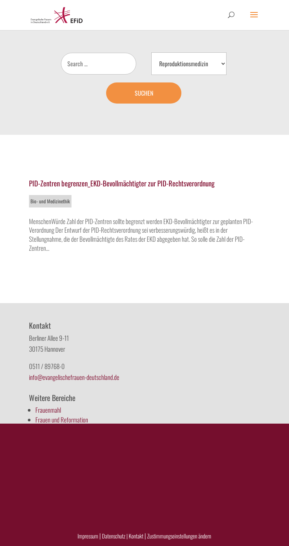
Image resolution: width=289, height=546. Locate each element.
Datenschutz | (115, 536)
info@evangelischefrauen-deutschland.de (74, 377)
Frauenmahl (48, 410)
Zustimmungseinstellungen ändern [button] (179, 536)
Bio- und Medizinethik (50, 201)
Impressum (88, 536)
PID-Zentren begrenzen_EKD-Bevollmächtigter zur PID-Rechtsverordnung (121, 183)
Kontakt (136, 536)
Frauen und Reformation (61, 419)
